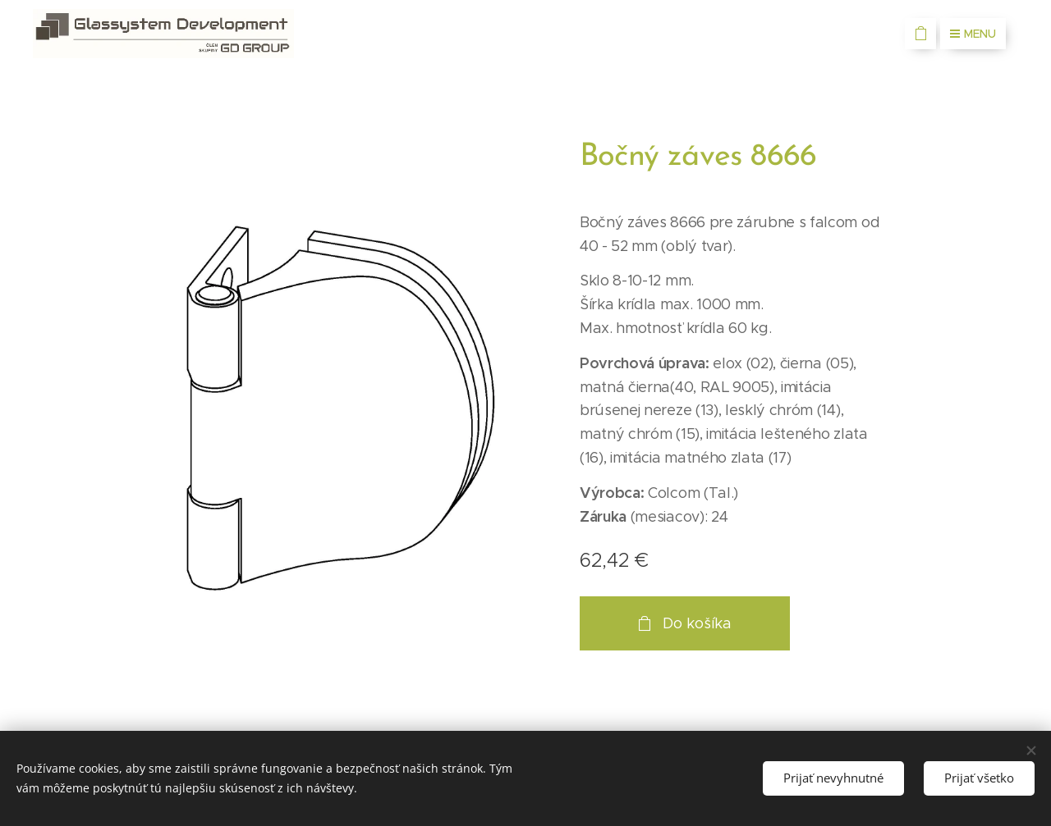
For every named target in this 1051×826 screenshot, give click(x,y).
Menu (973, 33)
